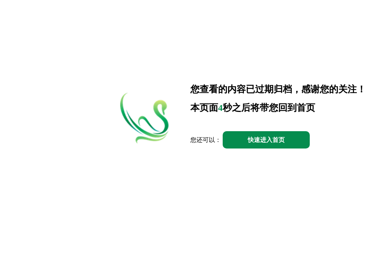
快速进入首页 (266, 140)
